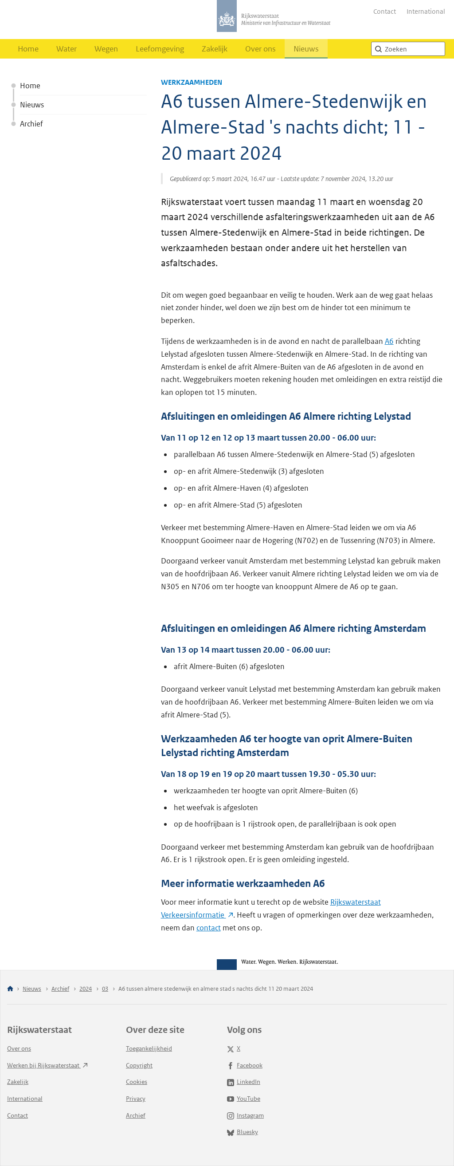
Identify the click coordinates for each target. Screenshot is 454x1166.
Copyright (139, 1065)
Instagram (245, 1115)
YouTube (243, 1099)
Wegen (106, 49)
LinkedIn (243, 1082)
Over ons (260, 49)
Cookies (136, 1082)
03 (105, 989)
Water (66, 49)
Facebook (244, 1065)
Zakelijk (214, 49)
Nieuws (306, 49)
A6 (389, 341)
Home (28, 49)
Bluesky (242, 1132)
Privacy (135, 1099)
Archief (31, 124)
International (426, 11)
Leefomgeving (160, 49)
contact (208, 928)
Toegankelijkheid (149, 1048)
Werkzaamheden (191, 82)
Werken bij (47, 1065)
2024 (85, 989)
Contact (384, 11)
